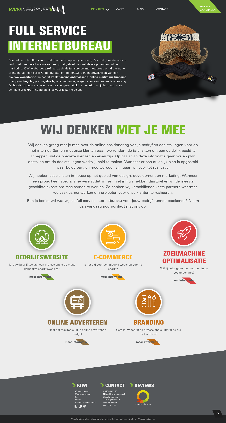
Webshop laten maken (101, 419)
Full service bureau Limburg (124, 419)
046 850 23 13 (110, 391)
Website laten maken (80, 419)
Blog (76, 397)
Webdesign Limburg (146, 419)
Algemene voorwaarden (85, 403)
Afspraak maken (82, 391)
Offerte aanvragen (82, 394)
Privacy (78, 400)
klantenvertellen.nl (143, 404)
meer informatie (41, 276)
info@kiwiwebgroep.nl (114, 394)
